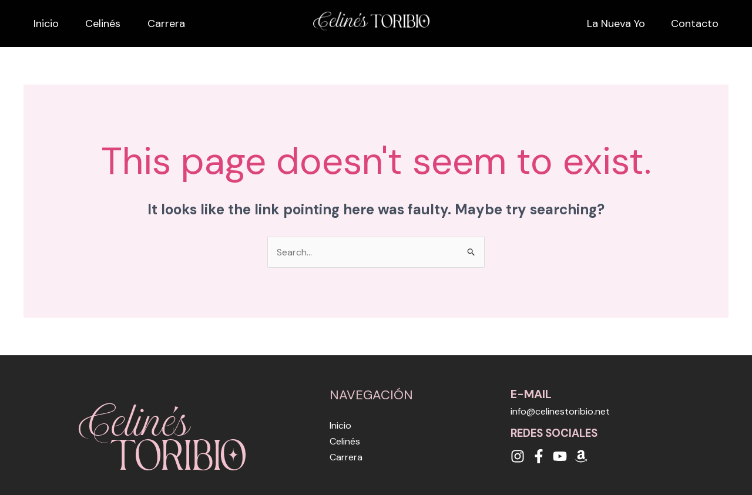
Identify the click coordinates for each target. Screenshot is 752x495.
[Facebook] (539, 456)
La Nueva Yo (614, 23)
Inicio (36, 23)
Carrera (191, 23)
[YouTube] (560, 456)
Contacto (704, 23)
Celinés (110, 23)
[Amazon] (581, 456)
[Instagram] (518, 456)
